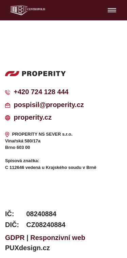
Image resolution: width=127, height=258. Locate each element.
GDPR (15, 237)
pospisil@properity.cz (49, 104)
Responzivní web (57, 237)
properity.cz (33, 117)
